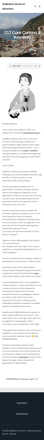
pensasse (23, 357)
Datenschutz (22, 413)
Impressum (22, 403)
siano (36, 273)
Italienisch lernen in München (13, 6)
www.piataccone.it (31, 132)
